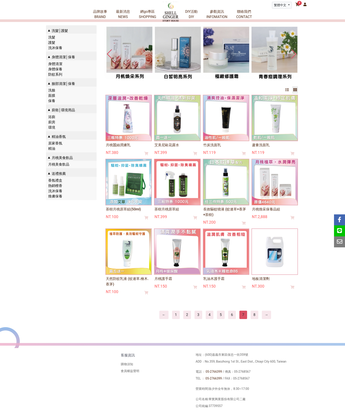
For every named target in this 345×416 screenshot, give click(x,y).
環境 (51, 127)
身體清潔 (55, 64)
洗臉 (51, 90)
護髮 (51, 42)
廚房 (51, 122)
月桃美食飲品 (58, 164)
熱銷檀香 (55, 186)
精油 (51, 148)
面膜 (51, 95)
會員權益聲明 (130, 371)
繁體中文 (280, 5)
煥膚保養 (55, 196)
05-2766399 (214, 371)
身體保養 (55, 69)
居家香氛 (55, 143)
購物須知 (127, 364)
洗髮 (51, 37)
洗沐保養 (55, 48)
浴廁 (51, 117)
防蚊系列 (55, 74)
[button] (294, 54)
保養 (51, 101)
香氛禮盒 (55, 180)
